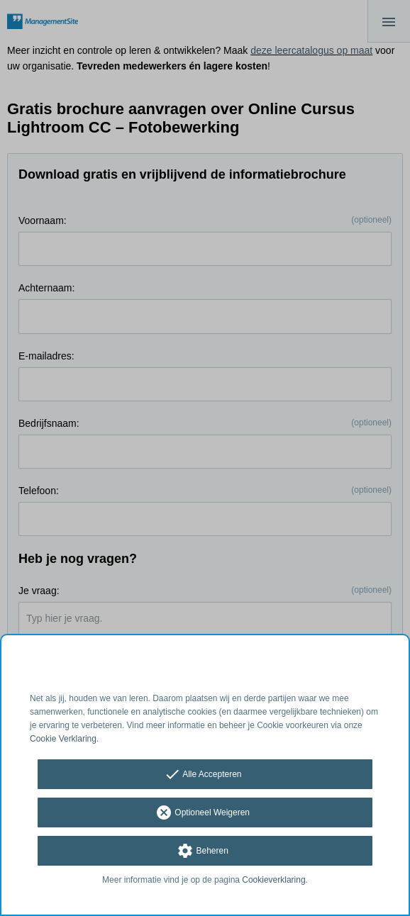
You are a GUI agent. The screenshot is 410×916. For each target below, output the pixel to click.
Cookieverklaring (273, 880)
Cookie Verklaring (63, 739)
